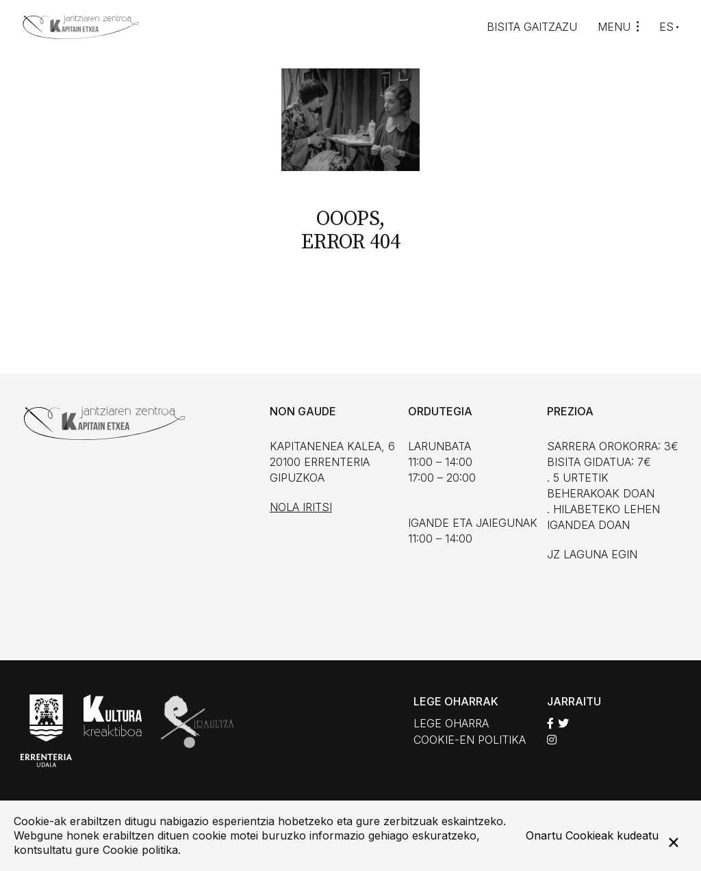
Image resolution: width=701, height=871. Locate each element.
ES (666, 27)
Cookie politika (140, 850)
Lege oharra (451, 723)
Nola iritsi (301, 507)
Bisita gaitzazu (532, 27)
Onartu (544, 835)
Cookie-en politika (469, 739)
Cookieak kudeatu (612, 835)
